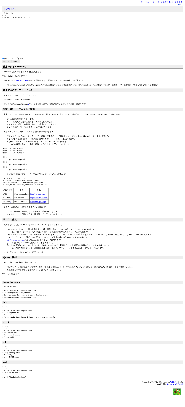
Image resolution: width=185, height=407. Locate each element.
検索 (158, 2)
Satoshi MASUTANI (175, 393)
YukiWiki (174, 391)
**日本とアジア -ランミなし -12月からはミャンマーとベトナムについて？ (57, 39)
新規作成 (178, 2)
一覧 (152, 2)
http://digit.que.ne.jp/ (38, 211)
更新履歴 (165, 2)
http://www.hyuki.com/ (39, 207)
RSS (171, 2)
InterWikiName (22, 89)
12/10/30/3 (12, 9)
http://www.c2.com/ (37, 203)
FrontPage (145, 2)
